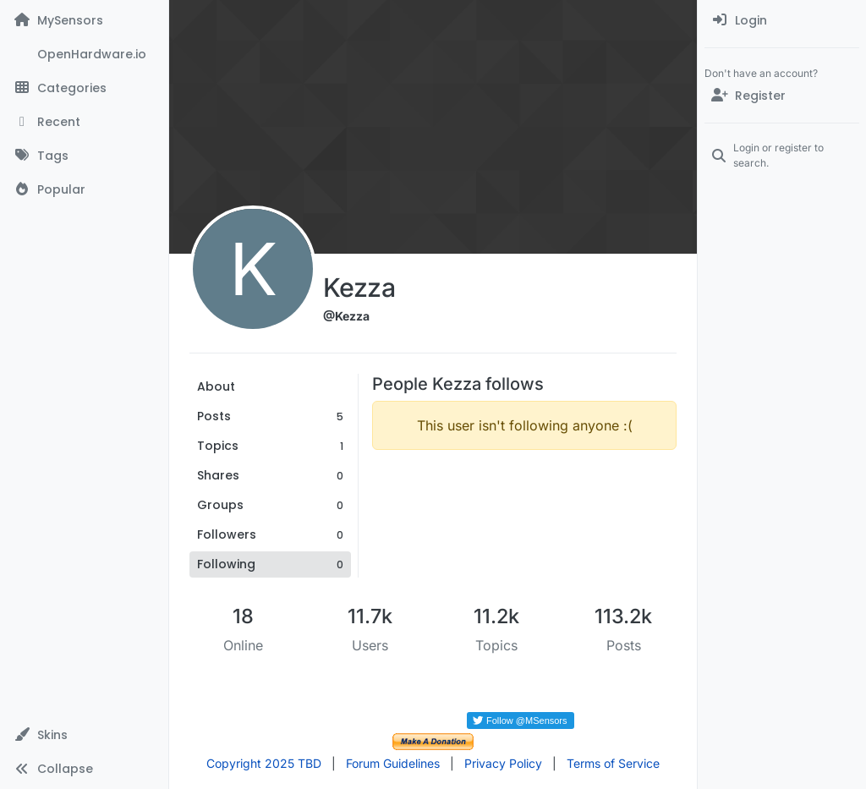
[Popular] (84, 189)
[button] (84, 734)
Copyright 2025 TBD (263, 763)
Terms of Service (613, 763)
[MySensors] (84, 20)
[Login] (781, 20)
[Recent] (84, 121)
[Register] (781, 95)
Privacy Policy (503, 763)
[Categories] (84, 87)
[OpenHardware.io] (84, 54)
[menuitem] (781, 20)
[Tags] (84, 155)
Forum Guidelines (393, 763)
